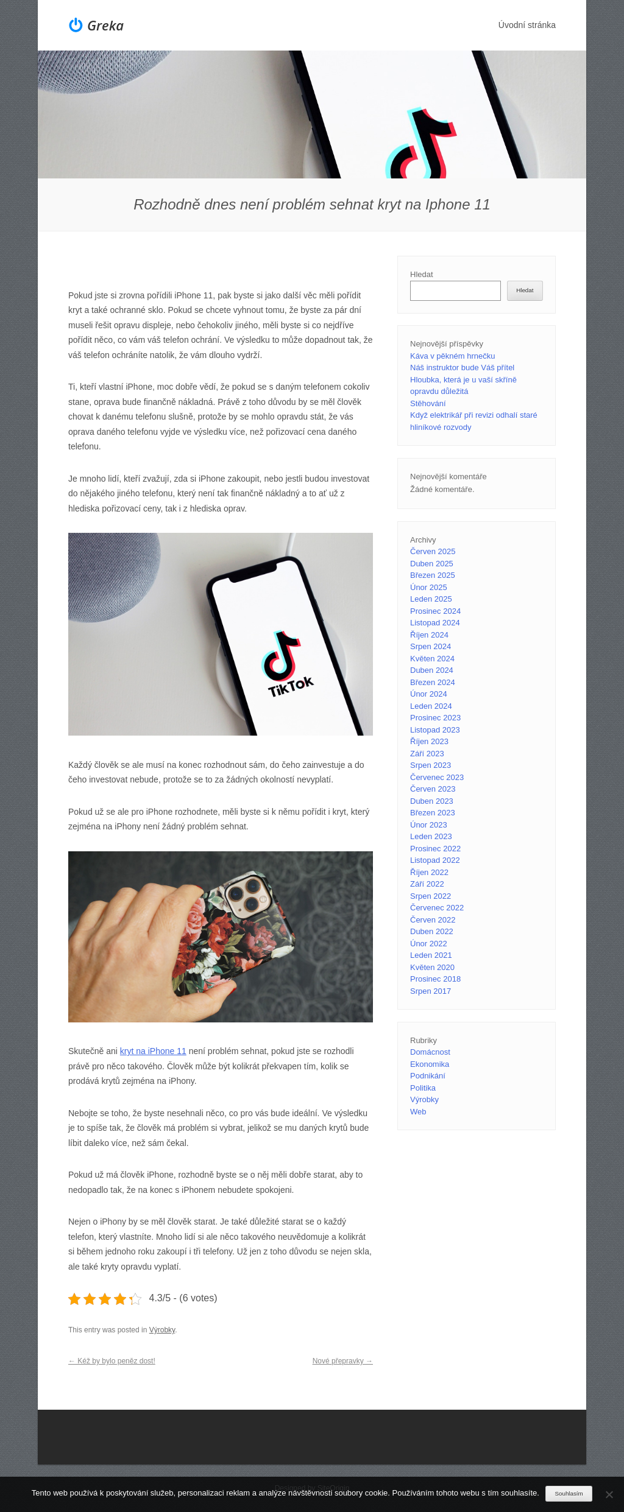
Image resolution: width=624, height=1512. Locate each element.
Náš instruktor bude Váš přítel (462, 367)
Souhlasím (569, 1493)
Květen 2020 (432, 967)
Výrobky (162, 1330)
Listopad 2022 (435, 860)
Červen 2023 (432, 788)
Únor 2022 (428, 943)
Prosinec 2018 (435, 978)
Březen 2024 (432, 682)
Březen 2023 (432, 812)
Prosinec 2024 (435, 611)
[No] (609, 1494)
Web (418, 1111)
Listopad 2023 (435, 729)
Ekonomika (429, 1064)
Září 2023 (427, 753)
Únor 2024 (428, 693)
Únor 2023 (428, 824)
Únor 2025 (428, 587)
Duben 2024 (431, 670)
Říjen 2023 (429, 741)
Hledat (421, 274)
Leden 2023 (431, 836)
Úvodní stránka (527, 25)
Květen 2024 (432, 658)
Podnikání (427, 1075)
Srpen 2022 (430, 896)
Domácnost (430, 1052)
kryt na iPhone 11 (153, 1051)
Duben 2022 (431, 931)
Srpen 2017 (430, 991)
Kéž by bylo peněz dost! (111, 1361)
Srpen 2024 (430, 646)
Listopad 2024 (435, 622)
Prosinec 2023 (435, 717)
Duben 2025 (431, 563)
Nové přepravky (343, 1361)
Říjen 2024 (429, 634)
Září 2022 (427, 883)
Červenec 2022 (437, 907)
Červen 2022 (432, 919)
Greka (105, 25)
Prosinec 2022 (435, 848)
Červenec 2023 (437, 777)
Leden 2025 (431, 598)
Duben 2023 (431, 801)
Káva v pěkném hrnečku (452, 355)
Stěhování (428, 403)
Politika (423, 1087)
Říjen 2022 (429, 872)
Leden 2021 (431, 955)
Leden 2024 (431, 706)
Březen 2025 (432, 575)
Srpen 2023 (430, 765)
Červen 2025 (432, 551)
